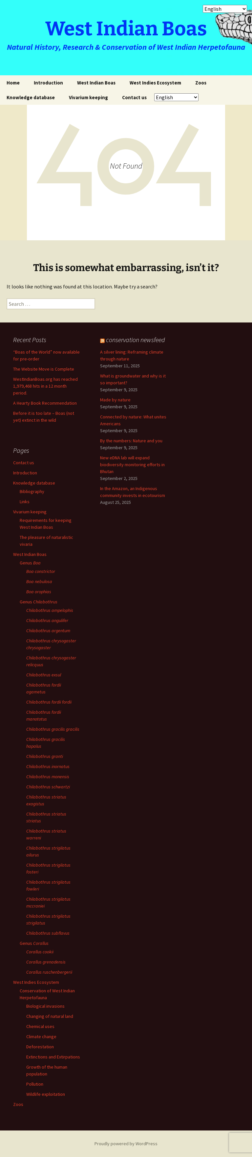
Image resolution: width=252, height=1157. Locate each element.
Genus (30, 563)
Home (13, 83)
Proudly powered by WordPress (126, 1144)
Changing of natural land (49, 1016)
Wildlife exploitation (45, 1094)
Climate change (41, 1036)
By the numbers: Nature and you (131, 441)
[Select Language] (176, 97)
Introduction (48, 83)
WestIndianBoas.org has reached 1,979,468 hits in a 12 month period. (45, 386)
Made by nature (115, 400)
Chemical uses (40, 1026)
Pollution (34, 1084)
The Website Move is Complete (43, 369)
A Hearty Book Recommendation (45, 403)
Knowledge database (31, 97)
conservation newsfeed (135, 340)
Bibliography (32, 491)
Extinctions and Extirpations (53, 1057)
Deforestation (40, 1047)
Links (25, 502)
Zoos (200, 83)
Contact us (134, 97)
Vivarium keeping (88, 97)
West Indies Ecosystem (155, 83)
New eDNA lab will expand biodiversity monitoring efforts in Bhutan (132, 464)
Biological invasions (45, 1006)
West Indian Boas (96, 83)
